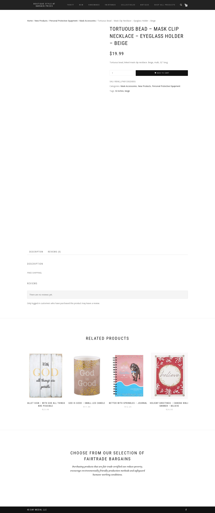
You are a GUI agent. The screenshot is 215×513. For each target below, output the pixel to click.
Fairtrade (110, 5)
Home (30, 20)
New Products (41, 20)
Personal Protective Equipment (63, 20)
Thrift (70, 5)
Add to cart (163, 73)
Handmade (94, 5)
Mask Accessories (87, 20)
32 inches (119, 91)
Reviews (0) (54, 252)
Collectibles (128, 5)
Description (36, 252)
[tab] (36, 252)
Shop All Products (164, 5)
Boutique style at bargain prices (44, 5)
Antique (144, 5)
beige (127, 91)
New (81, 5)
